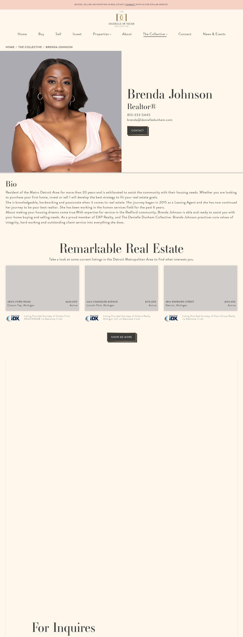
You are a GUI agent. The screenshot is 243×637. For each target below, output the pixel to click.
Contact (137, 130)
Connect (130, 4)
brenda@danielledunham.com (150, 119)
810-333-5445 (139, 114)
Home (10, 47)
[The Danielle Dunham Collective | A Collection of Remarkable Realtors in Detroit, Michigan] (121, 19)
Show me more (121, 337)
